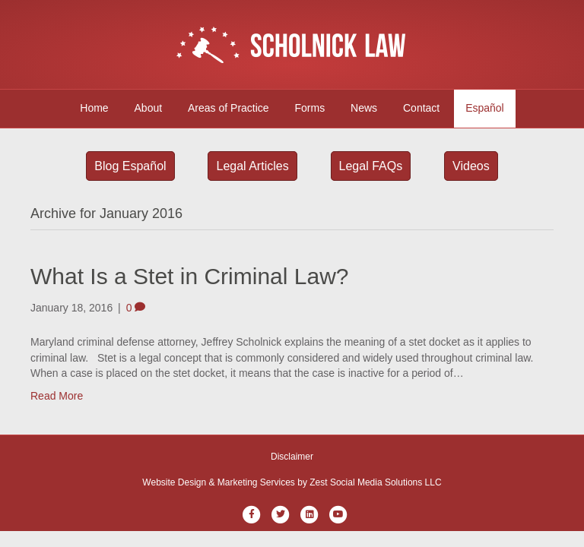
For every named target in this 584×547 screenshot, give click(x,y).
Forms (310, 108)
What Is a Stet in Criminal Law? (189, 276)
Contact (421, 108)
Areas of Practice (228, 108)
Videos (471, 166)
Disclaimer (292, 456)
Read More (56, 396)
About (149, 108)
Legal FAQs (371, 166)
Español (484, 108)
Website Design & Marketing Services (218, 482)
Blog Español (130, 166)
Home (94, 108)
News (364, 108)
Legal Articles (252, 166)
